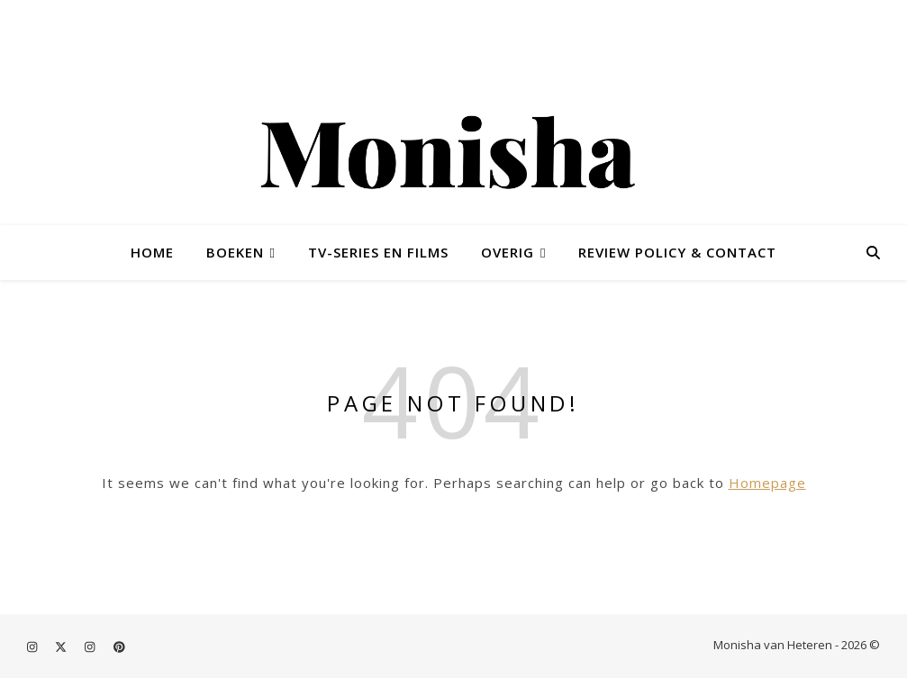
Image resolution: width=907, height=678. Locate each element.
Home (152, 252)
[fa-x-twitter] (62, 646)
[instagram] (33, 646)
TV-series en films (378, 252)
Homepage (767, 483)
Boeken (235, 252)
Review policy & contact (677, 252)
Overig (507, 252)
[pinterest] (119, 646)
